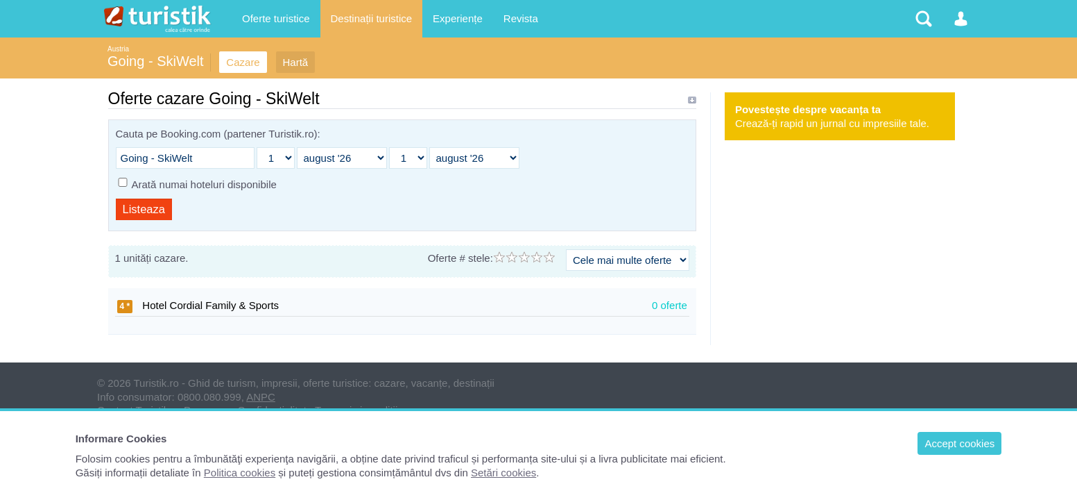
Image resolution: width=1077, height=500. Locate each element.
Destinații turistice (372, 18)
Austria (118, 49)
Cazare (242, 62)
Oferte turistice (276, 18)
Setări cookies (503, 472)
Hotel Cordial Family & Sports (198, 305)
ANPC (260, 397)
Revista (520, 18)
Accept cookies (959, 443)
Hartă (296, 62)
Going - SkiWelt (155, 61)
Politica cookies (239, 472)
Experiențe (458, 18)
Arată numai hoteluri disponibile (204, 184)
